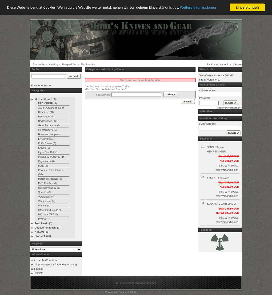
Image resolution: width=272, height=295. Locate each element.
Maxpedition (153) (45, 99)
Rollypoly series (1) (49, 187)
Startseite (38, 64)
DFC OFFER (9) (47, 103)
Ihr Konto (212, 64)
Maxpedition (69, 64)
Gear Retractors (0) (49, 125)
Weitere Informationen (204, 7)
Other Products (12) (49, 210)
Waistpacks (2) (46, 201)
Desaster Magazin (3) (47, 227)
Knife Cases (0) (47, 143)
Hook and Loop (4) (49, 134)
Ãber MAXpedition (45, 260)
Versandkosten (229, 169)
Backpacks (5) (46, 116)
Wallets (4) (44, 205)
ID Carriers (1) (46, 138)
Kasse (238, 64)
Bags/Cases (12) (47, 121)
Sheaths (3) (45, 192)
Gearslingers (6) (47, 129)
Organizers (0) (46, 161)
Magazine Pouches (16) (51, 156)
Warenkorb (226, 64)
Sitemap (38, 268)
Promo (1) (44, 218)
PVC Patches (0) (47, 183)
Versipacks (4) (46, 196)
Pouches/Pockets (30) (51, 178)
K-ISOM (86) (42, 231)
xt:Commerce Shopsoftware (152, 292)
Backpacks (88, 64)
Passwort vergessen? (229, 107)
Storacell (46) (43, 236)
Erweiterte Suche (41, 85)
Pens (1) (43, 165)
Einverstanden (247, 7)
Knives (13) (44, 147)
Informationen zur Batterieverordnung (55, 264)
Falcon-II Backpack (218, 177)
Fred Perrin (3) (43, 223)
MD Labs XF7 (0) (48, 214)
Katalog (53, 64)
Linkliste (38, 273)
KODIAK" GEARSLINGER (222, 203)
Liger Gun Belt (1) (48, 152)
